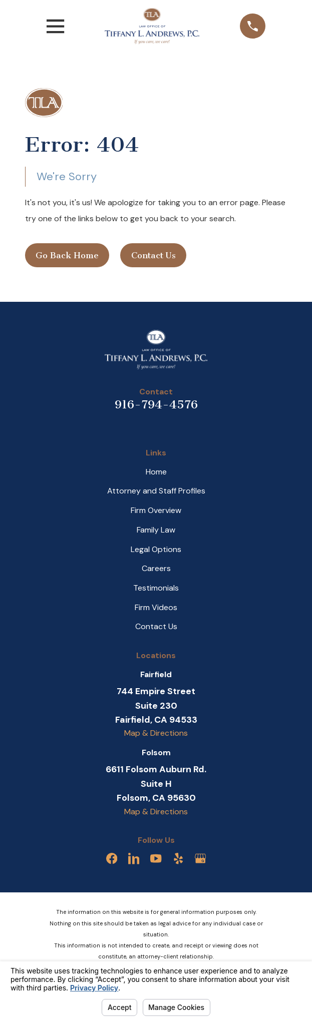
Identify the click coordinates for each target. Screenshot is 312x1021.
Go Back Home (67, 255)
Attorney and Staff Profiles (156, 490)
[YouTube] (155, 858)
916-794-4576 (156, 404)
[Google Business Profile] (200, 858)
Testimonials (156, 588)
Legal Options (156, 549)
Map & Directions (156, 733)
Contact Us (153, 255)
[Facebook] (111, 858)
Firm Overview (156, 510)
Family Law (156, 530)
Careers (156, 568)
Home (156, 471)
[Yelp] (178, 858)
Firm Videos (156, 607)
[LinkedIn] (133, 858)
